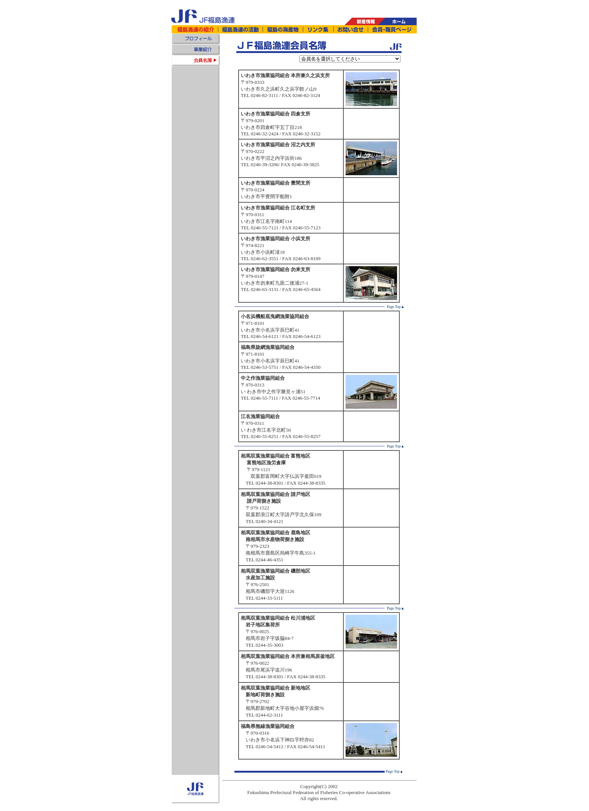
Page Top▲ (396, 307)
